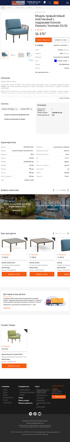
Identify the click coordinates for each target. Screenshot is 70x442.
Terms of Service (51, 432)
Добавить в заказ (61, 40)
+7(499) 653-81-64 (33, 2)
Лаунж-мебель (20, 7)
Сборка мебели (40, 400)
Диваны (30, 7)
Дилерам (22, 394)
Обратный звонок (56, 2)
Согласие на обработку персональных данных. (35, 420)
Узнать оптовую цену (43, 40)
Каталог (9, 7)
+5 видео (30, 60)
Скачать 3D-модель (8, 109)
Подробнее (6, 308)
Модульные (39, 7)
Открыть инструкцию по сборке (14, 119)
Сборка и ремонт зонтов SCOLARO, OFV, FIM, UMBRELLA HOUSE (42, 391)
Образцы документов (25, 403)
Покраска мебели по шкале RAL (43, 403)
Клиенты (5, 389)
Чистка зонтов (40, 397)
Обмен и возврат (23, 400)
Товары (20, 398)
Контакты (5, 400)
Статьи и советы (7, 402)
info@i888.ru (55, 389)
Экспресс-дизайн (40, 407)
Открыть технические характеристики (16, 114)
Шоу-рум (5, 394)
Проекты (5, 392)
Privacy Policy (41, 432)
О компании (5, 386)
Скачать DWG (25, 109)
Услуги (37, 386)
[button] (31, 30)
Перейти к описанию (60, 45)
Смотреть (66, 50)
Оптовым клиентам (25, 389)
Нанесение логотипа (41, 395)
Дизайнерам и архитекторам (27, 392)
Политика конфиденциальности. (35, 423)
